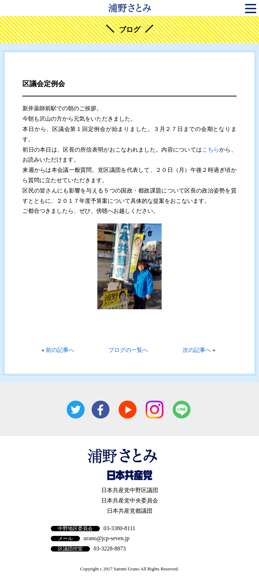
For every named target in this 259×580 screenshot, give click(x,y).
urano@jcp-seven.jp (106, 538)
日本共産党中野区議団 (129, 490)
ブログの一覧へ (128, 350)
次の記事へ (197, 350)
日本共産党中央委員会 (129, 500)
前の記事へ (60, 350)
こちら (210, 150)
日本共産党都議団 (129, 511)
